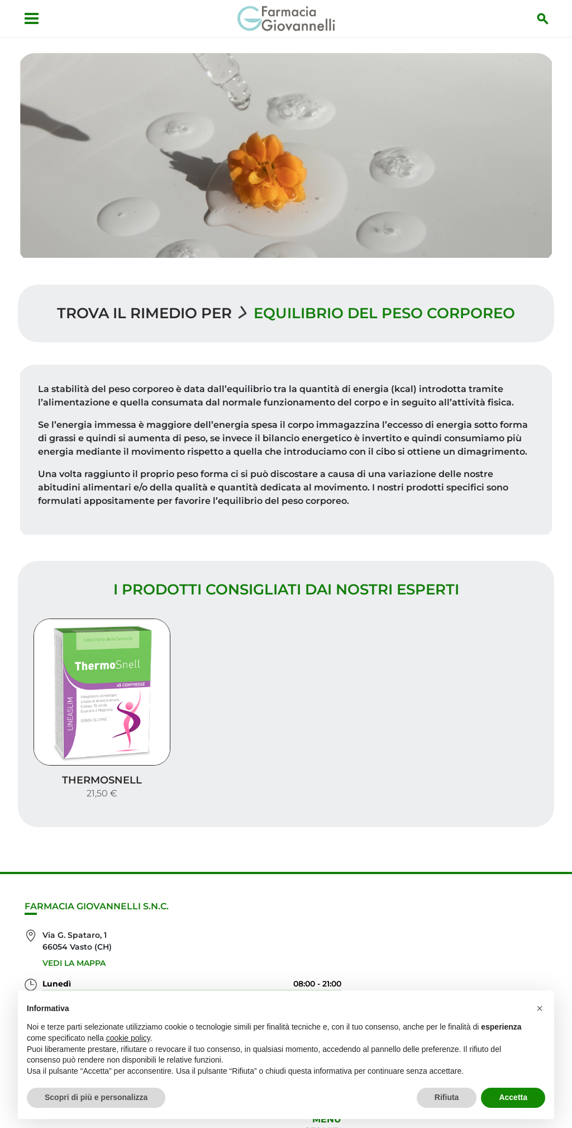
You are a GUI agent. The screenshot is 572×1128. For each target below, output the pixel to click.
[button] (540, 1008)
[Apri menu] (30, 18)
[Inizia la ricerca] (544, 18)
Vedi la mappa (74, 919)
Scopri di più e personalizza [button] (96, 1097)
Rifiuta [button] (447, 1097)
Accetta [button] (513, 1097)
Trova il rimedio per (144, 310)
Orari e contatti (504, 927)
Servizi (529, 874)
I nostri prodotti (501, 891)
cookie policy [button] (128, 1037)
